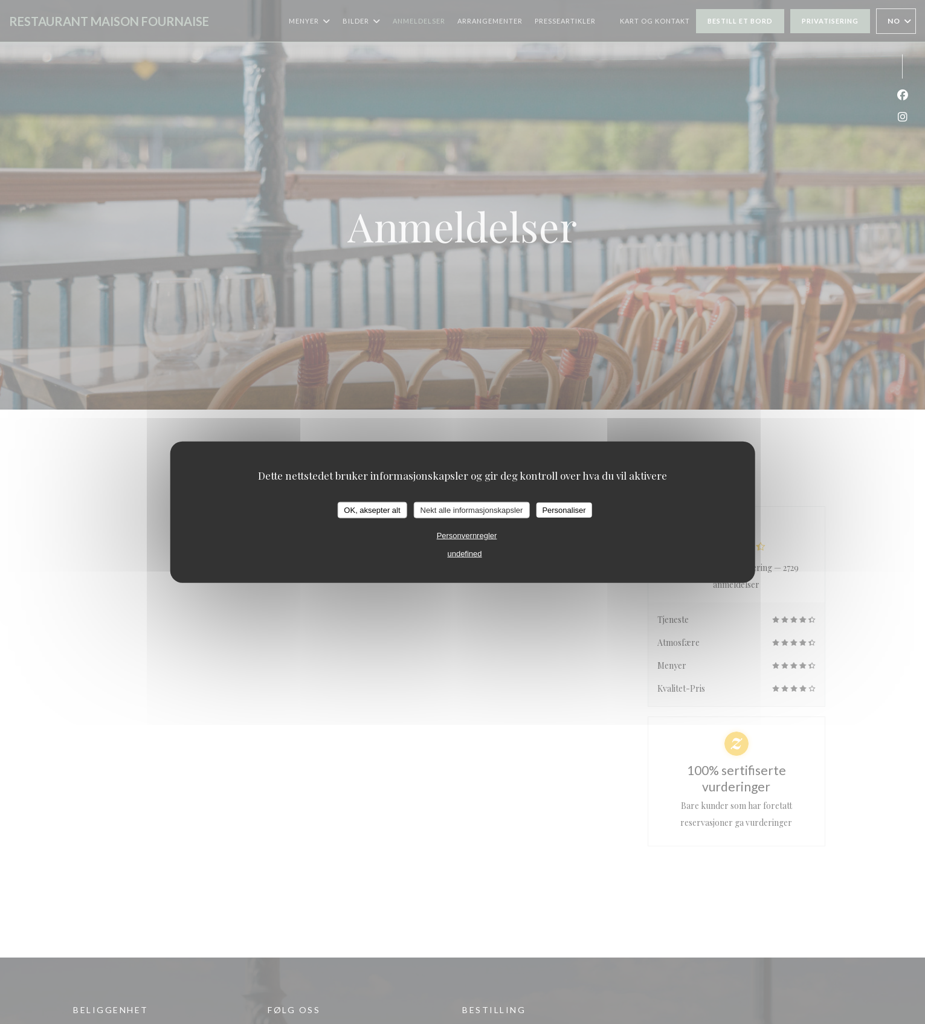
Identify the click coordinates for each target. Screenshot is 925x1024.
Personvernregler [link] (467, 535)
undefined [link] (464, 553)
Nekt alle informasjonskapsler (472, 509)
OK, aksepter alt (372, 509)
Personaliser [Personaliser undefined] (563, 509)
